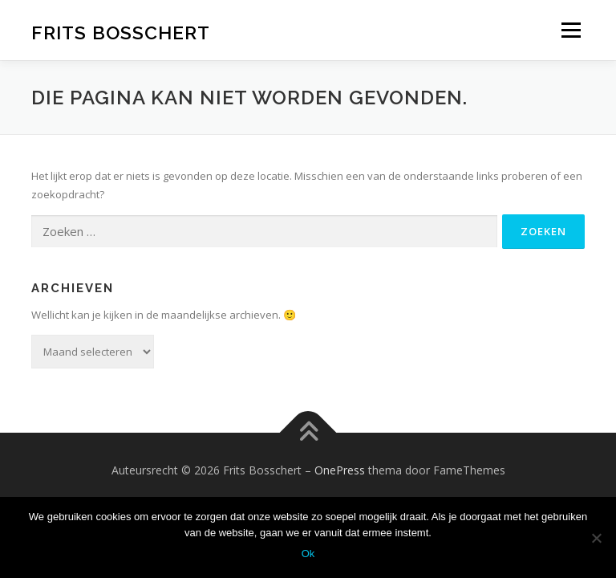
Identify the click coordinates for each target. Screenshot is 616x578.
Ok (308, 553)
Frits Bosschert (120, 32)
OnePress (339, 470)
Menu (571, 29)
